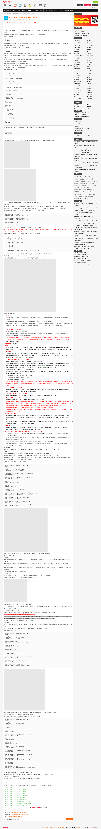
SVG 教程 (77, 94)
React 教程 (89, 81)
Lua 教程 (88, 77)
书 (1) (84, 194)
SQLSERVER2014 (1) (78, 189)
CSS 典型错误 (77, 126)
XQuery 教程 (89, 92)
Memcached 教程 (78, 55)
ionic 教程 (89, 73)
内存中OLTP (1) (77, 185)
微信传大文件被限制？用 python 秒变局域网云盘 (85, 210)
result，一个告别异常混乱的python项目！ (83, 149)
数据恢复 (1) (76, 191)
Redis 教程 (89, 43)
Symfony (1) (88, 187)
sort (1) (87, 194)
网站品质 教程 (78, 98)
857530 (90, 827)
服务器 (45, 10)
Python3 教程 (89, 62)
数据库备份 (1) (91, 189)
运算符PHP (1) (83, 181)
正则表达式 (77, 57)
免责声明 (44, 827)
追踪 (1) (76, 194)
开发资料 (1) (76, 181)
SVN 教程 (77, 72)
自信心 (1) (82, 193)
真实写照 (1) (82, 179)
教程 (14, 10)
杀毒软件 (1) (80, 176)
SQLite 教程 (77, 62)
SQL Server (14, 13)
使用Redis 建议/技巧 (79, 130)
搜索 (95, 1)
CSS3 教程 (89, 68)
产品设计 (67, 10)
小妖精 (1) (76, 196)
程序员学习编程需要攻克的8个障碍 (82, 116)
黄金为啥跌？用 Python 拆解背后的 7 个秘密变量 (85, 236)
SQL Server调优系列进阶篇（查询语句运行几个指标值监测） (19, 803)
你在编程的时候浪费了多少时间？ (82, 33)
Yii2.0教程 (77, 106)
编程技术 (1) (76, 193)
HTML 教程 (77, 47)
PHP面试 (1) (90, 191)
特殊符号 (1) (89, 181)
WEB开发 (36, 10)
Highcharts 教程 (78, 83)
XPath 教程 (77, 92)
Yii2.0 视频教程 (90, 72)
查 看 (69, 819)
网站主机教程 (77, 96)
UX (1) (86, 191)
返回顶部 (5, 827)
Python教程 (24, 10)
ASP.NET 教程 (90, 64)
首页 (5, 10)
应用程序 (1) (82, 183)
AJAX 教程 (77, 70)
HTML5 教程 (77, 42)
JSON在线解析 (78, 135)
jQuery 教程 (77, 45)
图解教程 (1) (76, 178)
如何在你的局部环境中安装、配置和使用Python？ (85, 246)
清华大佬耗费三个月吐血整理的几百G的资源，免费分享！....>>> (20, 23)
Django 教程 (89, 83)
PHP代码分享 (77, 104)
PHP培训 (86, 198)
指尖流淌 (19, 19)
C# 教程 (76, 66)
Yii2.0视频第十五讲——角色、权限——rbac (84, 128)
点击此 (42, 367)
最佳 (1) (87, 179)
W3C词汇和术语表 (78, 121)
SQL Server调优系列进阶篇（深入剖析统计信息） (16, 805)
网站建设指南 (89, 94)
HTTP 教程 (77, 51)
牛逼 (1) (85, 176)
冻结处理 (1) (76, 179)
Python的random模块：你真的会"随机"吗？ (83, 150)
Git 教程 (76, 60)
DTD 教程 (89, 88)
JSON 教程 (89, 49)
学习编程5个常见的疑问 (80, 30)
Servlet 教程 (77, 75)
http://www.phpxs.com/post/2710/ (19, 812)
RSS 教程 (77, 77)
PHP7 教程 (89, 58)
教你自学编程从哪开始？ (80, 31)
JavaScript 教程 (90, 45)
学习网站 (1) (92, 179)
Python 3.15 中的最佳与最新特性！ (82, 248)
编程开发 (8, 823)
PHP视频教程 (52, 827)
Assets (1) (82, 198)
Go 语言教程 (89, 86)
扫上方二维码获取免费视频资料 (16, 816)
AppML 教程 (77, 40)
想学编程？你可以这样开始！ (81, 35)
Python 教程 (89, 42)
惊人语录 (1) (90, 196)
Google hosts (89, 98)
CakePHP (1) (82, 187)
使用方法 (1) (76, 187)
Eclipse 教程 (89, 79)
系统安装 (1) (90, 176)
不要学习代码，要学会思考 (80, 254)
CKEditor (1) (76, 183)
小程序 (61, 10)
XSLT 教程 (89, 90)
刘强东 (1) (87, 193)
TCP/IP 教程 (89, 96)
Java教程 (18, 10)
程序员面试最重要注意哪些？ (81, 262)
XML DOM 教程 (78, 90)
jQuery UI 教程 (90, 57)
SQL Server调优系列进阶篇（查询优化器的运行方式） (17, 801)
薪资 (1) (90, 194)
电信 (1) (76, 176)
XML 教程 (89, 53)
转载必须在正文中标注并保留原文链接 (21, 814)
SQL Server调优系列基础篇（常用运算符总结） (16, 789)
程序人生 (56, 10)
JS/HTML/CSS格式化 (79, 136)
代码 (88, 108)
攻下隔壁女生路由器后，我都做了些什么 (83, 112)
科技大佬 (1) (76, 198)
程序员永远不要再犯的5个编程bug (82, 264)
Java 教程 (77, 58)
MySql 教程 (77, 43)
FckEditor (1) (94, 181)
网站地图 (47, 827)
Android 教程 (77, 68)
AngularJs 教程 (78, 81)
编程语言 (51, 10)
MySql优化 (89, 106)
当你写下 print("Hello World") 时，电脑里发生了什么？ (86, 235)
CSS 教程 (89, 47)
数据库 (41, 10)
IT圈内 (71, 10)
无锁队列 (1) (88, 183)
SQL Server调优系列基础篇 (11, 787)
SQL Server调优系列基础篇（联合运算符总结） (16, 791)
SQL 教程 (77, 53)
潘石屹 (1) (95, 194)
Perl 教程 (88, 85)
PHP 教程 (89, 40)
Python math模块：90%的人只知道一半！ (83, 152)
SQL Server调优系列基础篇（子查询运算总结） (16, 799)
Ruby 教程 (89, 66)
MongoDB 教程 (90, 55)
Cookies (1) (82, 191)
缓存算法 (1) (92, 193)
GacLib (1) (95, 185)
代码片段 (9, 10)
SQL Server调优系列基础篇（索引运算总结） (15, 797)
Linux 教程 (77, 49)
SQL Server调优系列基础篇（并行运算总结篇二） (16, 795)
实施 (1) (83, 185)
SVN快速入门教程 (78, 123)
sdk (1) (86, 196)
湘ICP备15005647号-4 (60, 827)
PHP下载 (77, 108)
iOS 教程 (88, 60)
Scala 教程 (77, 86)
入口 (97, 7)
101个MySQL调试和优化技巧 (81, 252)
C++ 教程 (77, 79)
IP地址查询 (89, 135)
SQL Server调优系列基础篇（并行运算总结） (15, 793)
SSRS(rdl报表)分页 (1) (88, 178)
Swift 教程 (77, 88)
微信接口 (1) (81, 196)
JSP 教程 (88, 75)
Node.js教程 (89, 70)
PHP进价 (88, 104)
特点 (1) (90, 185)
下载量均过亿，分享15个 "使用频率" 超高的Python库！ (86, 225)
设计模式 (89, 51)
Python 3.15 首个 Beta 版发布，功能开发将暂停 (84, 223)
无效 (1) (81, 178)
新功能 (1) (85, 189)
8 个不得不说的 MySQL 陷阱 (81, 258)
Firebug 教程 (77, 64)
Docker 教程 (77, 85)
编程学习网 (6, 13)
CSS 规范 (77, 73)
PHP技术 (30, 10)
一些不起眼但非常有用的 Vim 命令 (82, 256)
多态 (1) (86, 185)
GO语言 (76, 100)
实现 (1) (92, 183)
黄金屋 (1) (80, 194)
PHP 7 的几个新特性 (79, 124)
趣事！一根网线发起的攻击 (80, 114)
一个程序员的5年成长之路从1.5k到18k (83, 260)
